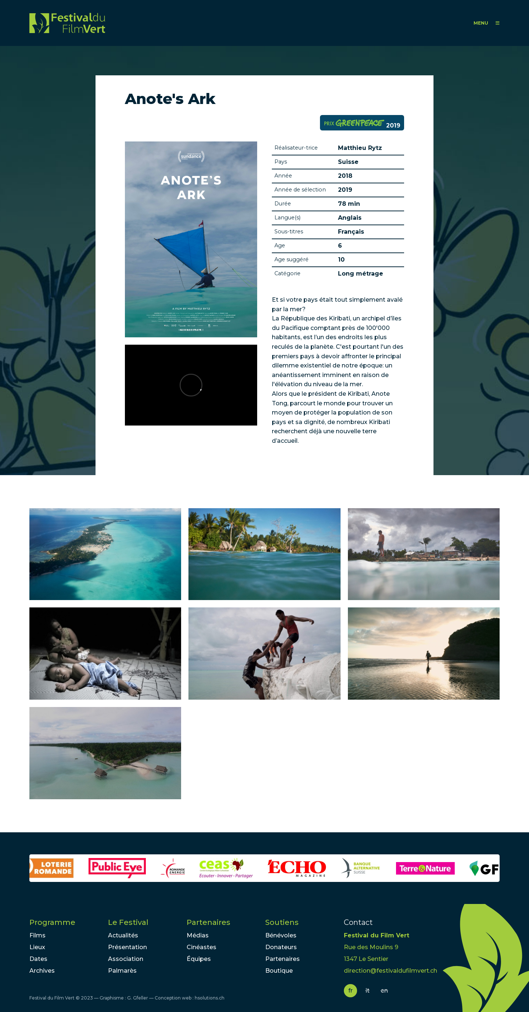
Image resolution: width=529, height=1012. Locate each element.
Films (37, 935)
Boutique (279, 970)
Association (125, 958)
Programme (52, 922)
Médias (198, 935)
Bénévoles (280, 935)
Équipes (199, 958)
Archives (42, 970)
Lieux (37, 947)
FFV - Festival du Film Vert (67, 23)
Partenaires (208, 922)
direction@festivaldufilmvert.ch (390, 970)
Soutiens (282, 922)
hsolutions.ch (209, 998)
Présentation (127, 947)
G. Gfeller (137, 998)
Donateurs (281, 947)
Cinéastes (201, 947)
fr (350, 990)
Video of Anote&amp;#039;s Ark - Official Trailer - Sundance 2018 (191, 385)
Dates (38, 958)
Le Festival (128, 922)
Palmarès (122, 970)
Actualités (123, 935)
